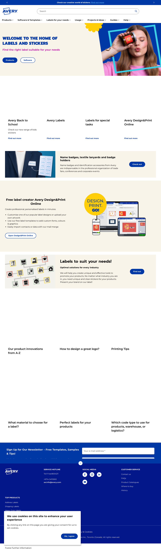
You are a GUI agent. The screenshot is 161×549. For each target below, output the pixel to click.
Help (126, 20)
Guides (113, 20)
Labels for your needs (58, 20)
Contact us (126, 471)
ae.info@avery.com (52, 479)
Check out (137, 164)
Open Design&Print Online (20, 235)
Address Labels (11, 499)
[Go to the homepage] (10, 12)
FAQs (123, 475)
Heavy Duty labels (13, 507)
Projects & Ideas (96, 20)
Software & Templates (29, 20)
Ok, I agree (69, 536)
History (124, 487)
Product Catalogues (130, 479)
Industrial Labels (12, 511)
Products (6, 20)
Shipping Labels (12, 503)
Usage (78, 20)
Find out (137, 271)
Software (28, 60)
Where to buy (127, 483)
